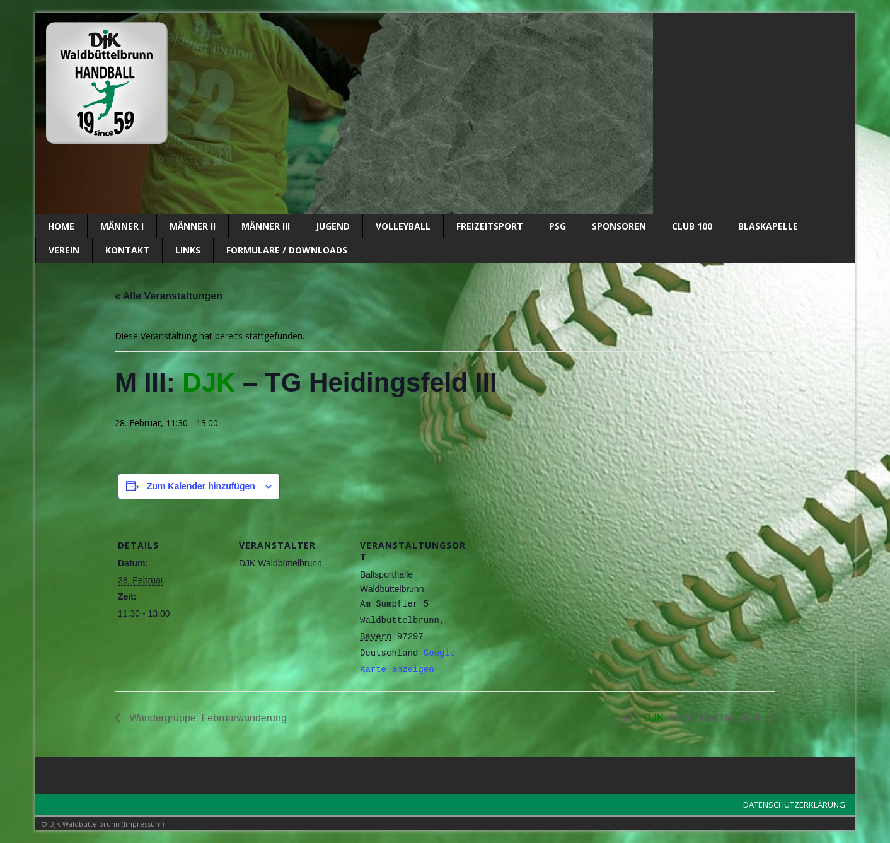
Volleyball (403, 226)
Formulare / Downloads (286, 250)
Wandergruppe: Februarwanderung (207, 717)
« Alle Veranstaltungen (168, 296)
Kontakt (127, 250)
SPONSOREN (619, 226)
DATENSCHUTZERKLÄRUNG (794, 804)
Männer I (122, 226)
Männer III (265, 226)
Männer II (193, 226)
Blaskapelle (768, 226)
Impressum (143, 823)
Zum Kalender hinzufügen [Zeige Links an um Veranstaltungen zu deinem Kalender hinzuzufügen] (201, 486)
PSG (557, 226)
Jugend (333, 226)
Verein (64, 250)
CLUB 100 (692, 226)
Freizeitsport (489, 226)
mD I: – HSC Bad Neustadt (690, 717)
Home (61, 226)
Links (187, 250)
